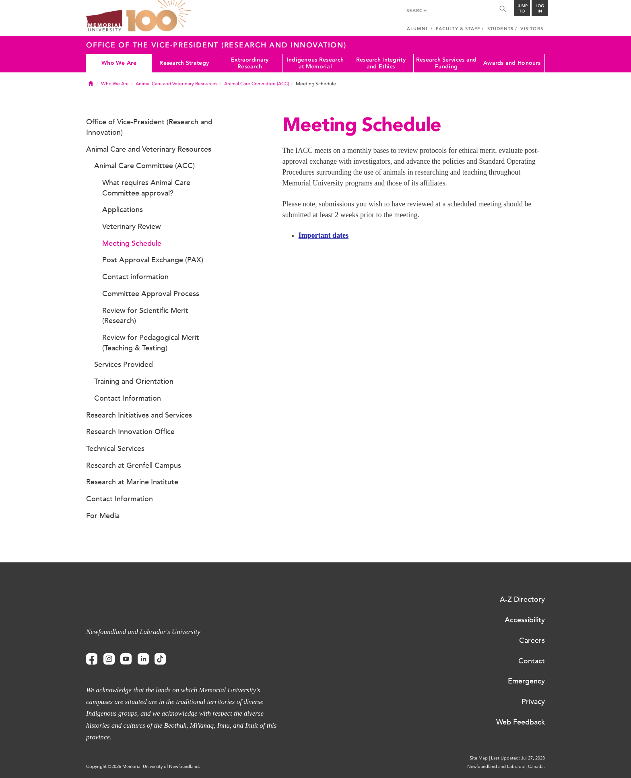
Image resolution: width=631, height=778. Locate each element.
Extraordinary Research (250, 63)
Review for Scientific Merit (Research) (145, 315)
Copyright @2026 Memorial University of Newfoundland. (143, 766)
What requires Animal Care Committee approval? (146, 188)
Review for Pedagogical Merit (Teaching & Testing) (150, 342)
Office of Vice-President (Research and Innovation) (149, 127)
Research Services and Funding (446, 63)
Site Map (479, 758)
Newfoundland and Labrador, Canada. (506, 766)
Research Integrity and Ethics (381, 63)
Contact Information (127, 398)
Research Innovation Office (130, 431)
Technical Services (115, 448)
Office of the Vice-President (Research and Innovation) (216, 45)
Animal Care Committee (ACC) (256, 83)
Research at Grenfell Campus (133, 465)
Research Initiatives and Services (139, 415)
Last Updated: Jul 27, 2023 (518, 758)
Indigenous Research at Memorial (315, 63)
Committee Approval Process (150, 293)
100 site (158, 16)
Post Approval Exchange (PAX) (152, 259)
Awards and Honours (511, 63)
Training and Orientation (133, 381)
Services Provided (123, 364)
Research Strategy (184, 63)
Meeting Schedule (131, 243)
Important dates (324, 235)
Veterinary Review (131, 226)
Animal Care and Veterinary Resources (176, 83)
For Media (103, 515)
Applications (122, 209)
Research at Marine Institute (132, 482)
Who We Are (118, 63)
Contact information (135, 276)
